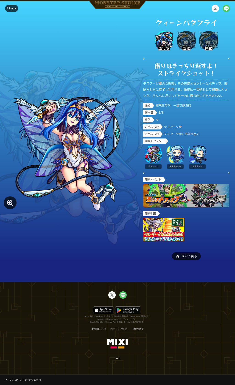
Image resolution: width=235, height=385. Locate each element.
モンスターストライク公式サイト (25, 379)
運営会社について (99, 329)
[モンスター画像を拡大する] (10, 202)
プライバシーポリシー (119, 329)
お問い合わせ (137, 329)
